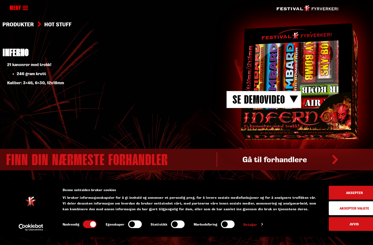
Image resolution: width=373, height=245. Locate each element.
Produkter (18, 24)
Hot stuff (57, 24)
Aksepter (333, 198)
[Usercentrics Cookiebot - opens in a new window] (31, 235)
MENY (19, 8)
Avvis (333, 229)
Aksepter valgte (333, 214)
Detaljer (250, 236)
